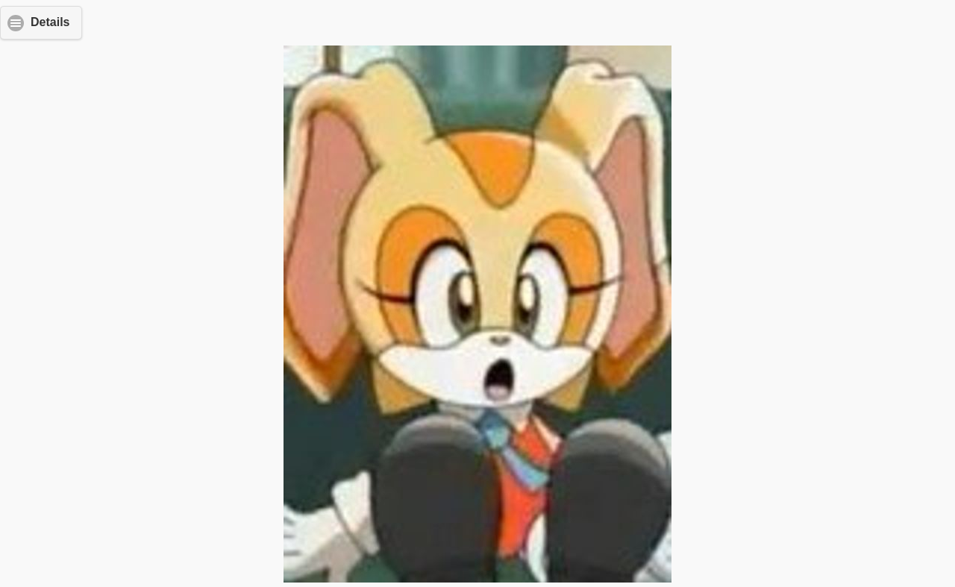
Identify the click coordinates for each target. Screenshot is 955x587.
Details (50, 22)
